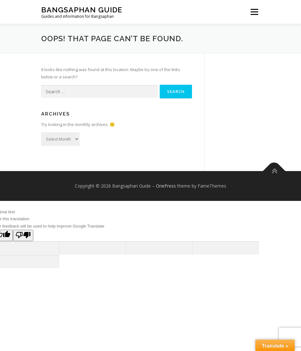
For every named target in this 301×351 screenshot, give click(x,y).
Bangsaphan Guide (81, 9)
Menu (254, 12)
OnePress (166, 186)
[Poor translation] (23, 235)
